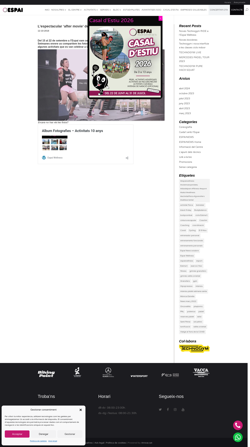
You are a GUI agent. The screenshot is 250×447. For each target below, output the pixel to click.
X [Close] (160, 18)
